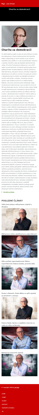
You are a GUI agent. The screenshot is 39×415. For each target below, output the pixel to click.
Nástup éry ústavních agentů (12, 353)
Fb (2, 411)
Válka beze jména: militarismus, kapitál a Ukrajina (17, 205)
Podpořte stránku (8, 408)
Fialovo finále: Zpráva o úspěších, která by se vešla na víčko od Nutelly (18, 324)
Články (4, 400)
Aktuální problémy (8, 192)
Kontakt (5, 404)
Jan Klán (16, 388)
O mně (4, 397)
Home (3, 393)
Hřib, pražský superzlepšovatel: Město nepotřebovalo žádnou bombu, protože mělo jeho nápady (18, 263)
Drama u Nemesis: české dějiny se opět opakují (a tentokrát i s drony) (19, 294)
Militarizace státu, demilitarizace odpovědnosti (19, 234)
